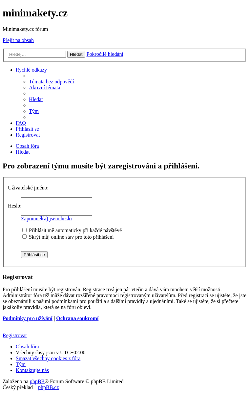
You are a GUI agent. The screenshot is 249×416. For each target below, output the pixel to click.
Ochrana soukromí (77, 318)
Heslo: (15, 205)
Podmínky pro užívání (27, 318)
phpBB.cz (48, 387)
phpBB (37, 381)
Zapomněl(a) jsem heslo (46, 218)
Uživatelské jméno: (28, 187)
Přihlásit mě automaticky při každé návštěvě (72, 230)
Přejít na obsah (18, 40)
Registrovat (15, 335)
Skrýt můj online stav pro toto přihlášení (68, 237)
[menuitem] (51, 81)
